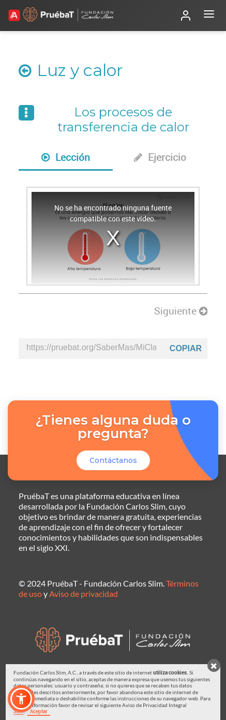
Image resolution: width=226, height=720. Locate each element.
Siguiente (180, 311)
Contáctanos (113, 460)
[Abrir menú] (209, 15)
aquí (18, 711)
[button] (21, 699)
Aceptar (39, 711)
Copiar (186, 348)
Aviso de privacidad (83, 593)
